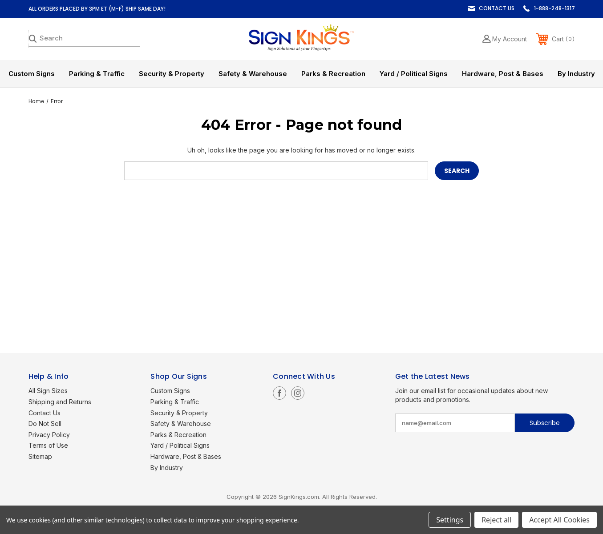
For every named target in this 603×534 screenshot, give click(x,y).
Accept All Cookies (559, 520)
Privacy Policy (49, 434)
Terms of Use (48, 445)
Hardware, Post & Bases (502, 73)
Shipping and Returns (59, 402)
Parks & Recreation (333, 73)
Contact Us (496, 8)
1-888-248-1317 (554, 8)
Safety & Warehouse (253, 73)
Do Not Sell (44, 423)
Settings (449, 520)
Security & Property (171, 73)
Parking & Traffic (97, 73)
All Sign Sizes (48, 390)
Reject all (496, 520)
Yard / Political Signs (414, 73)
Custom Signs (31, 73)
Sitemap (40, 456)
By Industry (576, 73)
